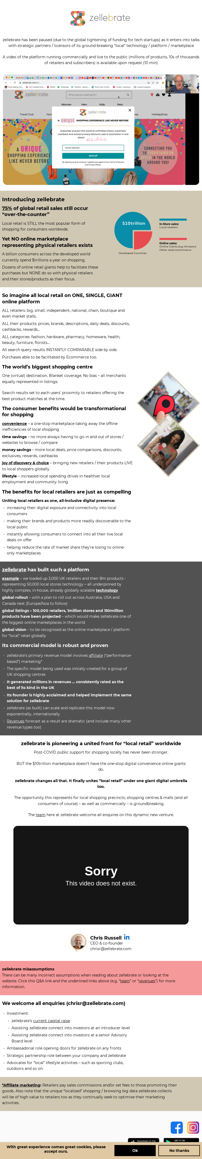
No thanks (179, 1150)
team (41, 814)
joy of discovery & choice (25, 463)
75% (7, 208)
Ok (135, 1150)
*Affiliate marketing (21, 1085)
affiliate (96, 655)
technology (107, 590)
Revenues (15, 721)
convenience (14, 423)
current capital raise (51, 1020)
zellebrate (14, 570)
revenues (147, 981)
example (10, 578)
